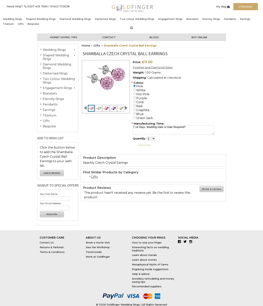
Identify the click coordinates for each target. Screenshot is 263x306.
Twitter (186, 241)
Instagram (191, 241)
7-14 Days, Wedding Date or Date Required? (173, 130)
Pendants (230, 18)
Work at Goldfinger (98, 256)
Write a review (211, 189)
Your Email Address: (50, 203)
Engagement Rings (170, 18)
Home (86, 45)
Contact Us (47, 242)
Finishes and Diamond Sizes (152, 67)
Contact (109, 37)
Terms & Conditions (52, 251)
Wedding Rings (12, 18)
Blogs (154, 37)
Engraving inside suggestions (150, 269)
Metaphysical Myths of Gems (150, 264)
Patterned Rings (105, 18)
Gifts (21, 23)
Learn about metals (144, 254)
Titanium (8, 23)
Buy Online (199, 37)
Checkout (245, 6)
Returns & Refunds (52, 247)
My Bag (223, 6)
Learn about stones (144, 259)
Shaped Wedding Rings (41, 18)
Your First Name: (49, 194)
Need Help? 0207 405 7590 (27, 6)
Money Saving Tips (63, 37)
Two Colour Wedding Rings (137, 18)
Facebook (180, 241)
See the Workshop (98, 247)
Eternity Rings (211, 18)
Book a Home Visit (98, 242)
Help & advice (141, 273)
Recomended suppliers (147, 286)
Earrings (245, 18)
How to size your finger (147, 242)
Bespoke (33, 23)
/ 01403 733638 (59, 6)
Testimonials (94, 251)
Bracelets (192, 18)
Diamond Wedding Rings (75, 18)
